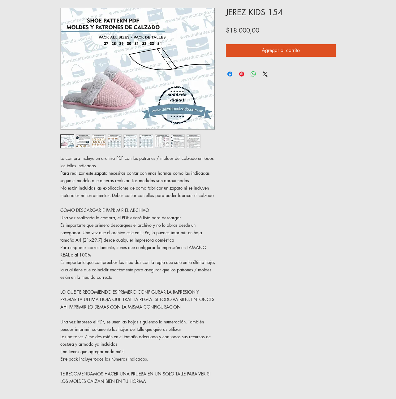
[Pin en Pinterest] (241, 74)
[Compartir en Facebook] (230, 74)
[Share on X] (265, 74)
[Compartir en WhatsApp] (253, 74)
